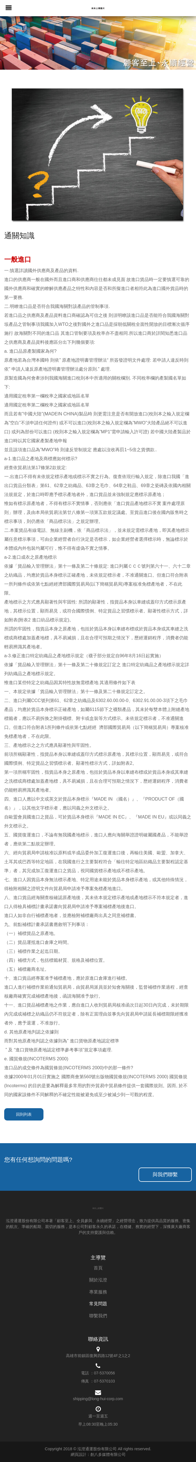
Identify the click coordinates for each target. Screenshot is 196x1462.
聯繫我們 (98, 1315)
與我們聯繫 (165, 1174)
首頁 (98, 1267)
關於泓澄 (98, 1280)
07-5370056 (104, 1373)
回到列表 (24, 1114)
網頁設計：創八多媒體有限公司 (98, 1454)
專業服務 (98, 1292)
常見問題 (98, 1303)
